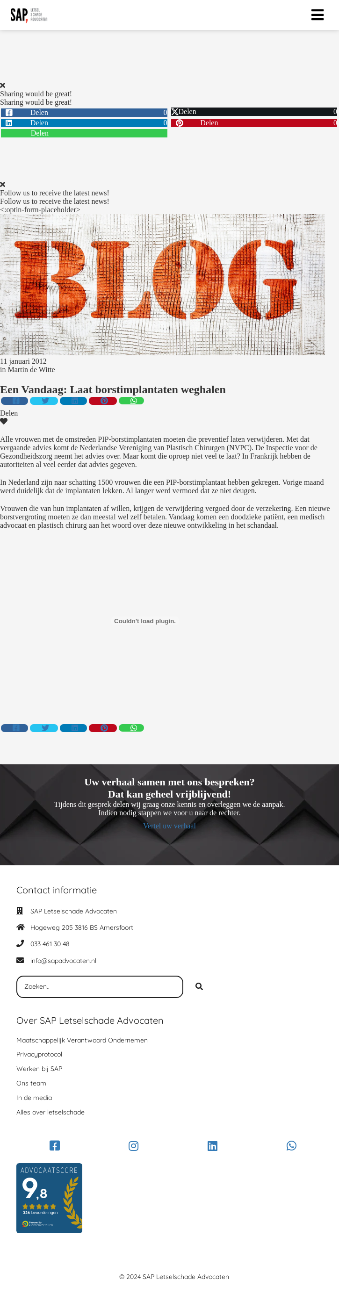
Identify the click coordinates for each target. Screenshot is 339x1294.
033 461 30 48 (50, 944)
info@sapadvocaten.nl (63, 960)
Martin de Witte (31, 370)
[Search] (199, 987)
